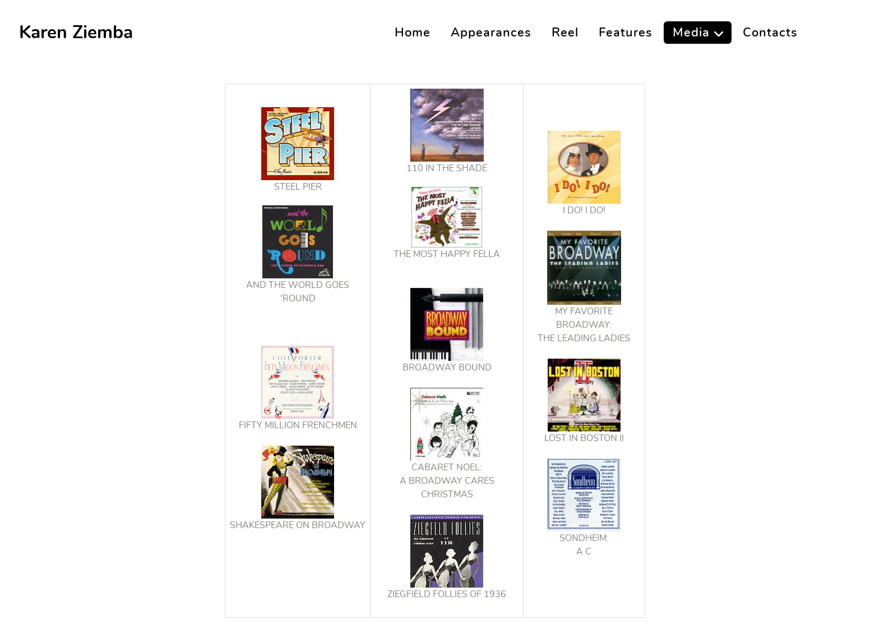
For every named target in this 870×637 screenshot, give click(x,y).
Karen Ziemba (76, 33)
